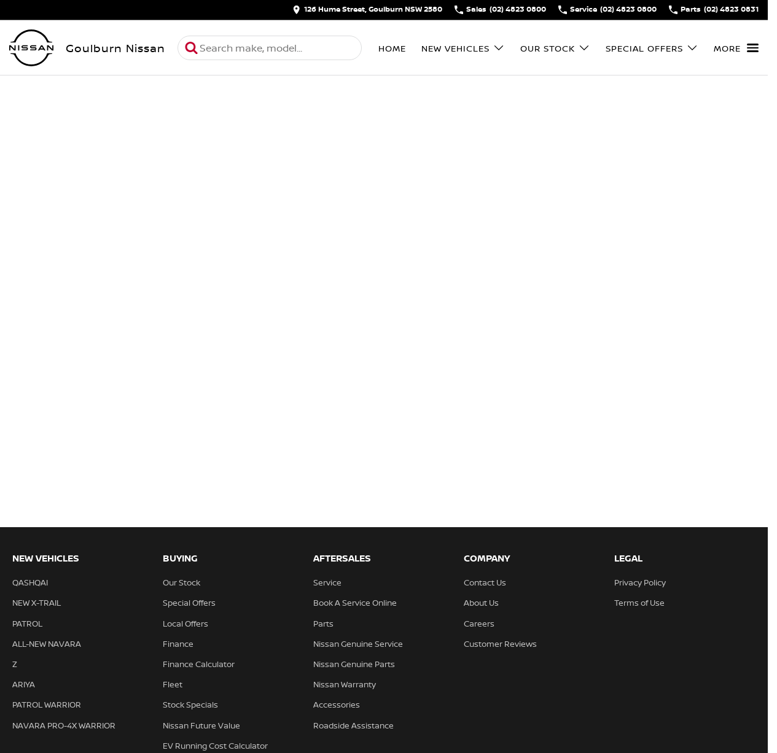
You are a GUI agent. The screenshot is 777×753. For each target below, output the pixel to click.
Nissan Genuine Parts (354, 664)
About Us (481, 602)
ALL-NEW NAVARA (46, 643)
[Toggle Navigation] (736, 48)
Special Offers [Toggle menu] (652, 48)
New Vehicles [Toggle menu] (463, 48)
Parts (323, 623)
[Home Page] (31, 47)
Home (392, 48)
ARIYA (23, 684)
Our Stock (181, 582)
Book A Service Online (355, 602)
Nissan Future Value (201, 725)
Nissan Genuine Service (358, 643)
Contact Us (485, 582)
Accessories (336, 704)
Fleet (172, 684)
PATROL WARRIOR (46, 704)
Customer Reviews (500, 643)
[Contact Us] (367, 10)
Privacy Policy (640, 582)
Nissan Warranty (344, 684)
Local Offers (185, 623)
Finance (178, 643)
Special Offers (189, 602)
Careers (479, 623)
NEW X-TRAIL (36, 602)
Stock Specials (190, 704)
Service (327, 582)
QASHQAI (30, 582)
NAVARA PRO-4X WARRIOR (63, 725)
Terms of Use (639, 602)
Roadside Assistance (353, 725)
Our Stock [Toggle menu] (555, 48)
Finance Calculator (199, 664)
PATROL (27, 623)
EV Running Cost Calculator (215, 745)
